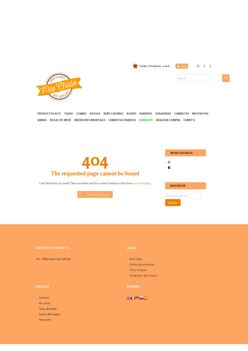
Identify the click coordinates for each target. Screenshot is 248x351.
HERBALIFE (168, 120)
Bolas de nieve (81, 120)
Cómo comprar (138, 277)
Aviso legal (135, 266)
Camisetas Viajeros (144, 120)
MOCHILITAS (46, 120)
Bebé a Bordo (115, 113)
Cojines (82, 113)
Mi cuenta (44, 310)
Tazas (69, 113)
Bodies (133, 113)
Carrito (44, 127)
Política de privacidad (142, 271)
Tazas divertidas (48, 315)
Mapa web (45, 326)
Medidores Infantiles (111, 120)
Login (183, 66)
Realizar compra (191, 120)
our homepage (142, 190)
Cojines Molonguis (49, 321)
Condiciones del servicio (143, 282)
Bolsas (96, 113)
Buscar (172, 210)
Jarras (62, 120)
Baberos (148, 113)
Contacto (44, 304)
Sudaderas (165, 113)
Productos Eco (50, 113)
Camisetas (184, 113)
